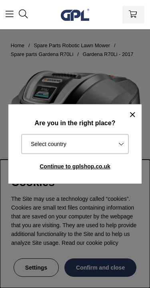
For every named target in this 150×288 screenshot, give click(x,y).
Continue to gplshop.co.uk (75, 166)
